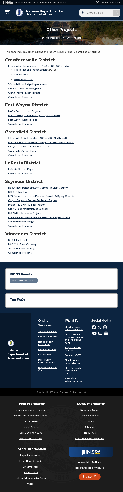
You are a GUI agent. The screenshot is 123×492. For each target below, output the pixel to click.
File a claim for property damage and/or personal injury (74, 338)
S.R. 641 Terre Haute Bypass (24, 88)
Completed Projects (20, 97)
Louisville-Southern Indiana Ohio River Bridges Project (39, 217)
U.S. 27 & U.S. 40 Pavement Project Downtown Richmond (41, 142)
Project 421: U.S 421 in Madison (26, 204)
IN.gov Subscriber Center (47, 369)
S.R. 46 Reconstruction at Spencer (28, 209)
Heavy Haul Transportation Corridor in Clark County (38, 187)
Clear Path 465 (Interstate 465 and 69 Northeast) (37, 138)
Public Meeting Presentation (30, 69)
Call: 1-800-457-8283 (31, 432)
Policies (90, 421)
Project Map (21, 74)
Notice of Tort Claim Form (45, 343)
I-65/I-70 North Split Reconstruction (29, 146)
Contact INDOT (73, 355)
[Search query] (103, 13)
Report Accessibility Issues (89, 467)
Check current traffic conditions (74, 328)
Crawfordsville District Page (24, 92)
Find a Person (31, 421)
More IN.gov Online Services (46, 361)
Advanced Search (89, 415)
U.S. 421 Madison (18, 192)
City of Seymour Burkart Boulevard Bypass (32, 200)
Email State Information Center (31, 415)
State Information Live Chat (31, 409)
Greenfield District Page (22, 151)
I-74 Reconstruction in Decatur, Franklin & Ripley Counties (42, 196)
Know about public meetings (73, 379)
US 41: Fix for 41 (17, 240)
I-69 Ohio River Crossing (22, 244)
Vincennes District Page (22, 248)
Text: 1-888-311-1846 (30, 438)
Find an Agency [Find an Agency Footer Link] (31, 427)
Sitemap (89, 427)
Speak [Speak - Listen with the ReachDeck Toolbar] (89, 476)
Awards (31, 483)
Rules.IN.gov (44, 354)
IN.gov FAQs (90, 432)
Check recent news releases (72, 361)
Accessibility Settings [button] (89, 462)
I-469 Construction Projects (24, 111)
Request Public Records (73, 348)
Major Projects (53, 37)
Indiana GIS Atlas (47, 349)
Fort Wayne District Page (22, 119)
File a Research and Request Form (73, 371)
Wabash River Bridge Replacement (28, 84)
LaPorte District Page (20, 169)
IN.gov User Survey (90, 409)
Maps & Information (30, 455)
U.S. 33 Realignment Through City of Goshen (34, 115)
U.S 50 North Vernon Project (24, 213)
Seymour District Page (21, 221)
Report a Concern (47, 336)
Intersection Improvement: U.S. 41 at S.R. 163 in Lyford (39, 66)
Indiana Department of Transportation (45, 12)
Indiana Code (31, 472)
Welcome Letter (23, 79)
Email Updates (30, 466)
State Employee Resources (89, 438)
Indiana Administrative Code (31, 478)
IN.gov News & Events (30, 461)
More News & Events (23, 280)
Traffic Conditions (47, 331)
